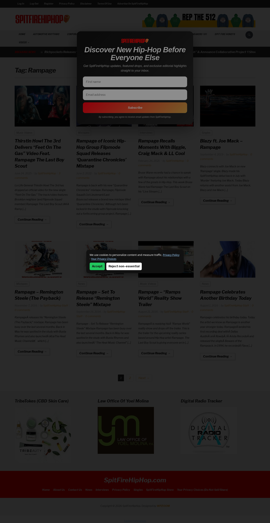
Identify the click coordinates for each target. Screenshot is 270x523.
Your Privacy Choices (103, 259)
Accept (97, 266)
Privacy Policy (171, 255)
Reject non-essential (124, 266)
